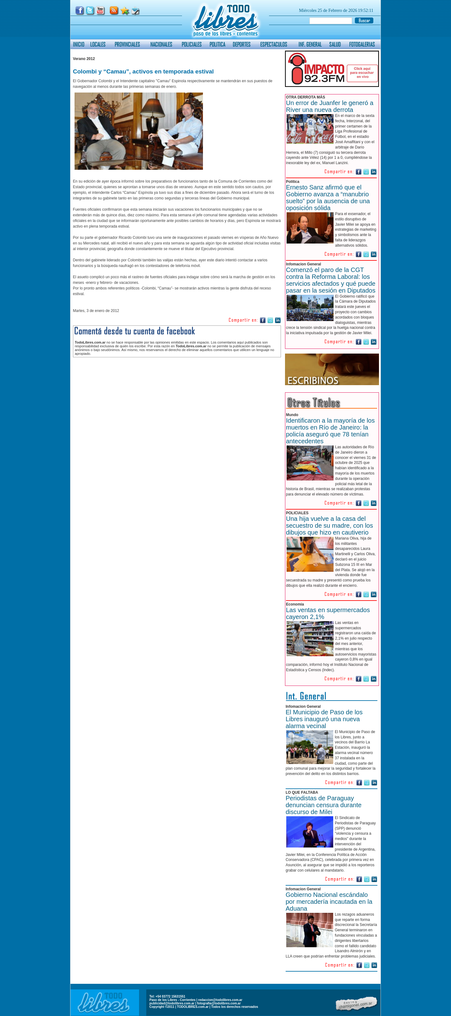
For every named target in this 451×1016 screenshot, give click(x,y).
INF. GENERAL (310, 44)
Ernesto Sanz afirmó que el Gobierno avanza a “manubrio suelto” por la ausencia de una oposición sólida (328, 197)
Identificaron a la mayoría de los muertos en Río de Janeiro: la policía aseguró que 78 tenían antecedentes (330, 431)
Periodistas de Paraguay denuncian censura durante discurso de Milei (323, 805)
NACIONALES (161, 44)
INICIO (78, 44)
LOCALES (98, 44)
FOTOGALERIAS (362, 44)
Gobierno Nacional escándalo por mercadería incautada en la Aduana (329, 901)
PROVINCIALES (127, 44)
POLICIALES (192, 44)
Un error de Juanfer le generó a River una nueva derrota (329, 106)
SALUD (335, 44)
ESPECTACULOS (273, 44)
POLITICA (217, 44)
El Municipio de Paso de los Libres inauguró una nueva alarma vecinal (324, 719)
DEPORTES (242, 44)
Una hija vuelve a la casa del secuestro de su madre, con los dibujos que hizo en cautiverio (329, 525)
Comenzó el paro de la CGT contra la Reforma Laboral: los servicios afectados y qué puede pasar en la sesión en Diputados (331, 280)
